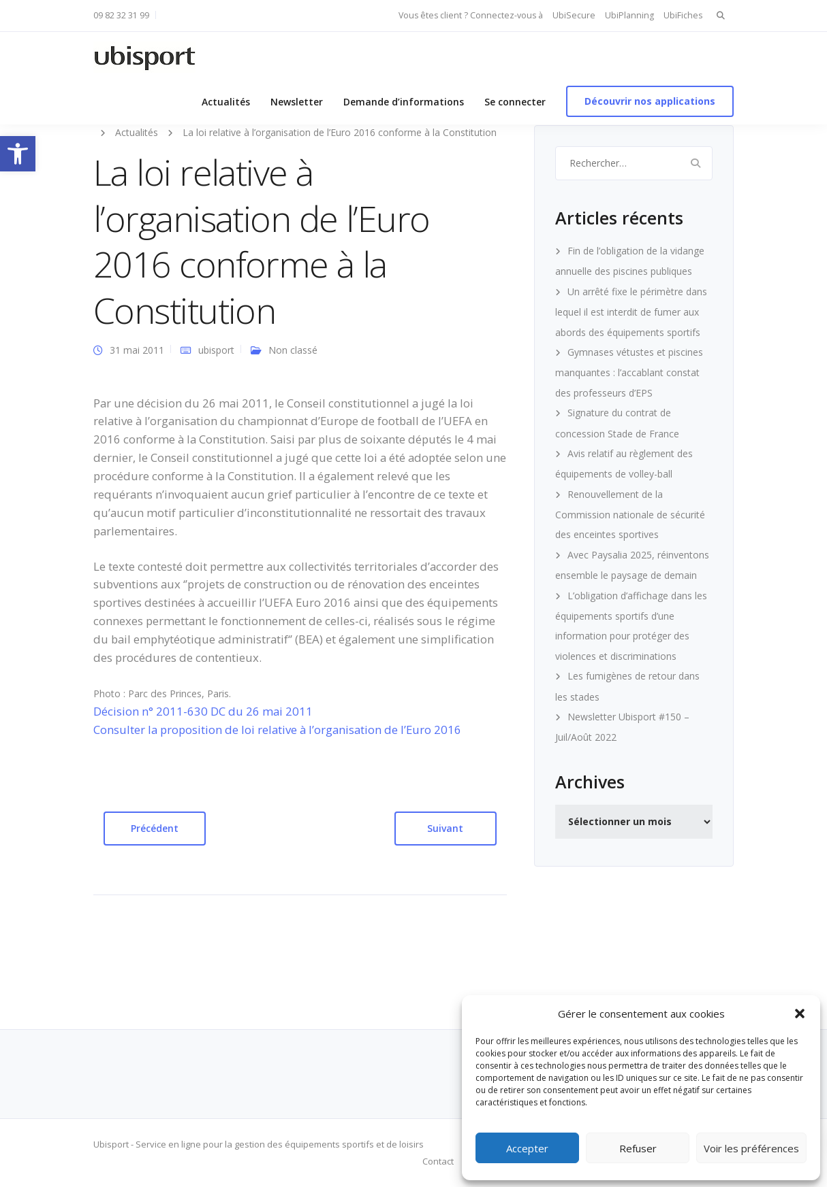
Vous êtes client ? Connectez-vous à (471, 15)
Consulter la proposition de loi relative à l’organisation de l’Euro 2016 (277, 729)
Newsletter (296, 101)
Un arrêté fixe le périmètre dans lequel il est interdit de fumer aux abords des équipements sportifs (631, 312)
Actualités (226, 101)
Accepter (527, 1148)
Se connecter (515, 101)
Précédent (154, 828)
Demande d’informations (403, 101)
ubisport (216, 350)
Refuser (638, 1148)
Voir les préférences (751, 1148)
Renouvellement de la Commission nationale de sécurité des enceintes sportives (630, 514)
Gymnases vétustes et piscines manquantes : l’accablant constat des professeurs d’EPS (629, 372)
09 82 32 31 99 (121, 15)
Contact (438, 1161)
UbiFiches (683, 15)
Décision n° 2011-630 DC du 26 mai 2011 (203, 711)
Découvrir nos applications (649, 101)
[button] (17, 153)
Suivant (445, 828)
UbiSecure (573, 15)
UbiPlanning (629, 15)
